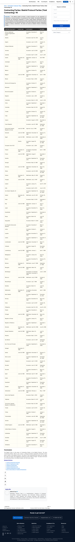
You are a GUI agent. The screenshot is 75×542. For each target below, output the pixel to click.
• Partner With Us (6, 530)
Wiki (63, 527)
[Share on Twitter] (5, 475)
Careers (63, 529)
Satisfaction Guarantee (58, 538)
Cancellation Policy (33, 538)
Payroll (48, 529)
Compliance (52, 1)
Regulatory (59, 1)
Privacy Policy (24, 538)
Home (5, 5)
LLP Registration (21, 529)
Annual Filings (50, 532)
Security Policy (49, 538)
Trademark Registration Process (13, 468)
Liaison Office (35, 529)
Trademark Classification (11, 465)
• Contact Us (5, 527)
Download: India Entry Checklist (31, 517)
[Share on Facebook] (5, 472)
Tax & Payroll (44, 1)
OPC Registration (21, 530)
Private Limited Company (21, 526)
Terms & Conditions (15, 538)
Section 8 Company (22, 532)
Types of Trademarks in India (12, 464)
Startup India (20, 533)
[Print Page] (5, 484)
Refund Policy (41, 538)
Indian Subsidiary (36, 527)
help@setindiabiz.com (46, 517)
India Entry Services (36, 526)
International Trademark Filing (15, 5)
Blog (63, 526)
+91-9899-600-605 (58, 517)
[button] (70, 2)
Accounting (49, 527)
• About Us (4, 526)
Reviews (64, 530)
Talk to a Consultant (16, 517)
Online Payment (65, 532)
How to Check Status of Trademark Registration (16, 469)
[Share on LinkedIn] (5, 478)
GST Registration (51, 526)
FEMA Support (35, 532)
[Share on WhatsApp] (5, 481)
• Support (4, 529)
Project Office (35, 530)
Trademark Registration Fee (12, 466)
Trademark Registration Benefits (13, 462)
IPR (39, 1)
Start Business (32, 1)
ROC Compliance (51, 530)
